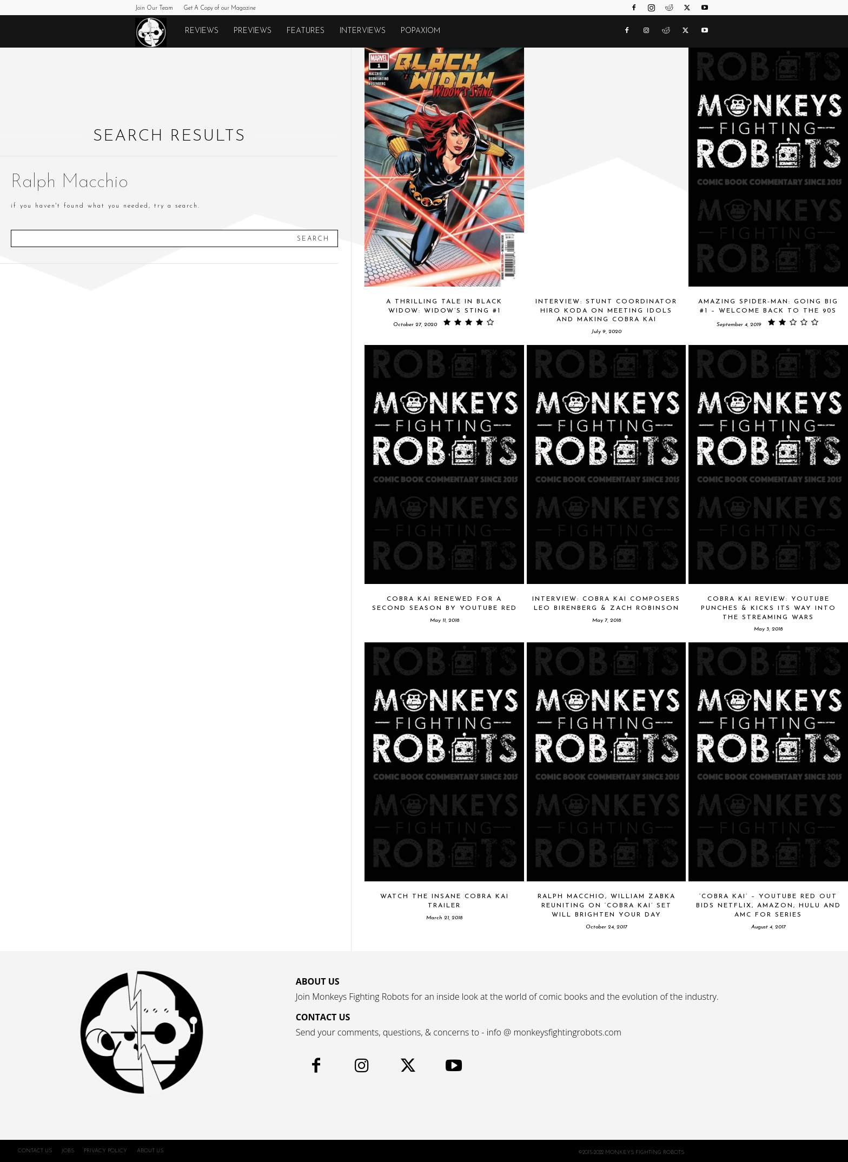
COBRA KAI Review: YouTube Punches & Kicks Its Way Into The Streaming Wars (768, 608)
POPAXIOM (420, 31)
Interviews (363, 31)
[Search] (313, 238)
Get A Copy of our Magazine (219, 8)
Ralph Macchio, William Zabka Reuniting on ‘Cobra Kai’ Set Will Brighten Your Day (606, 905)
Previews (252, 31)
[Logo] (156, 32)
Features (305, 31)
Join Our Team (154, 8)
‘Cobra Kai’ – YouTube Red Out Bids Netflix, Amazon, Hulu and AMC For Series (768, 905)
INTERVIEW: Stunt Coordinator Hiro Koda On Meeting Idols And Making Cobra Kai (606, 310)
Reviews (201, 31)
